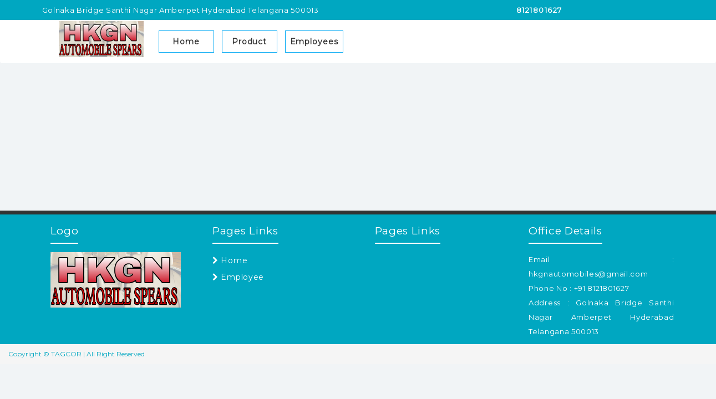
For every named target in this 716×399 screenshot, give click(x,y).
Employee (238, 277)
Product (249, 42)
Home (186, 42)
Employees (314, 42)
